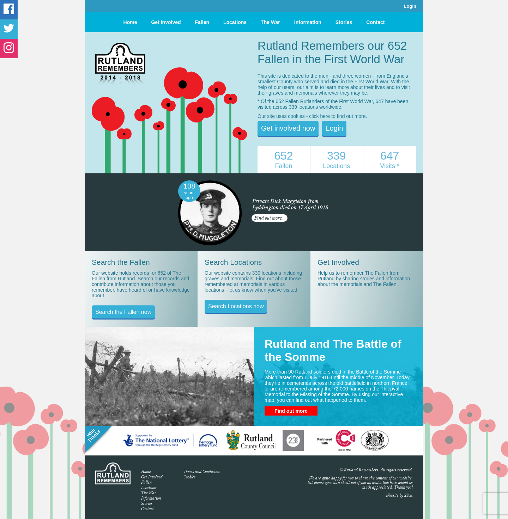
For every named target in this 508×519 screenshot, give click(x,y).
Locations (235, 22)
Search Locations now (236, 306)
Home (130, 22)
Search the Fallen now (123, 312)
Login (410, 6)
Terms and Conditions (201, 472)
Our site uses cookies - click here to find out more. (312, 116)
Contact (375, 22)
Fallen (202, 22)
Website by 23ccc (399, 495)
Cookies (189, 477)
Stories (343, 22)
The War (270, 22)
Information (307, 22)
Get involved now (288, 128)
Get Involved (166, 22)
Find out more (290, 411)
